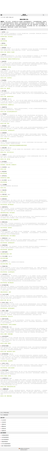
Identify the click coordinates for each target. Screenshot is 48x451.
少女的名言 (4, 422)
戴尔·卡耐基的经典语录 (6, 445)
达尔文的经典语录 (5, 439)
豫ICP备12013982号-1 (24, 449)
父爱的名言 (4, 424)
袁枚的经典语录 (5, 441)
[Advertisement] (24, 7)
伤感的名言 (4, 430)
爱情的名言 (4, 426)
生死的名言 (4, 428)
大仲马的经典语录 (5, 437)
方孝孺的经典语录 (5, 435)
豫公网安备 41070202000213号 (24, 448)
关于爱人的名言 (6, 412)
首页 (4, 17)
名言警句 (7, 17)
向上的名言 (4, 420)
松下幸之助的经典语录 (6, 443)
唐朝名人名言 (11, 17)
